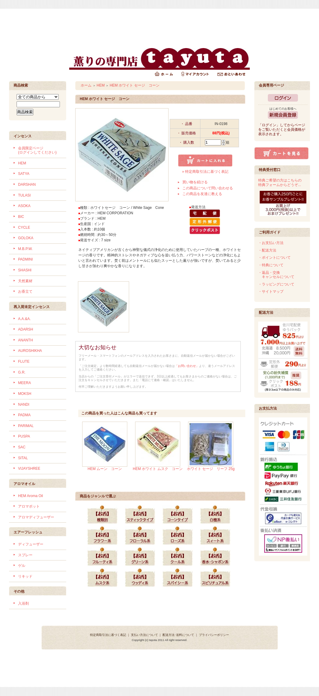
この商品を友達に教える (202, 194)
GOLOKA (25, 238)
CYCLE (24, 227)
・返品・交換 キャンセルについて (276, 274)
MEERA (24, 383)
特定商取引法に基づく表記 (108, 634)
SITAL (23, 458)
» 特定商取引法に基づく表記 (205, 171)
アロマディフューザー (36, 517)
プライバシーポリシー (214, 634)
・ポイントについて (274, 257)
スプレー (25, 555)
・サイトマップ (270, 291)
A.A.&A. (24, 319)
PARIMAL (26, 426)
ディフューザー (30, 544)
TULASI (24, 195)
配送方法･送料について (178, 634)
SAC (22, 447)
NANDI (23, 404)
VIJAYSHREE (29, 468)
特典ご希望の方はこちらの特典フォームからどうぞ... (280, 182)
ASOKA (24, 206)
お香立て (25, 291)
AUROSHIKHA (30, 351)
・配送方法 (267, 250)
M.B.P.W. (25, 249)
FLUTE (23, 361)
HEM (22, 163)
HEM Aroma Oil (30, 496)
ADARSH (25, 329)
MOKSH (24, 394)
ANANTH (25, 340)
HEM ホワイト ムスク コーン (157, 469)
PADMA (24, 415)
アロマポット (29, 506)
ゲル (21, 565)
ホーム (86, 85)
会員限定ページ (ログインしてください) (37, 150)
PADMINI (25, 259)
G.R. (22, 372)
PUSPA (24, 436)
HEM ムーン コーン (105, 469)
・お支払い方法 (270, 243)
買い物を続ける (195, 182)
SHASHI (25, 270)
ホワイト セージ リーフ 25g (211, 469)
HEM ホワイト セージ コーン (134, 85)
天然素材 (25, 281)
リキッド (25, 576)
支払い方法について (144, 634)
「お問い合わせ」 (187, 366)
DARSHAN (27, 184)
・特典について (270, 265)
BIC (21, 217)
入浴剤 (23, 603)
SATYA (23, 174)
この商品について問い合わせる (207, 188)
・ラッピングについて (276, 284)
